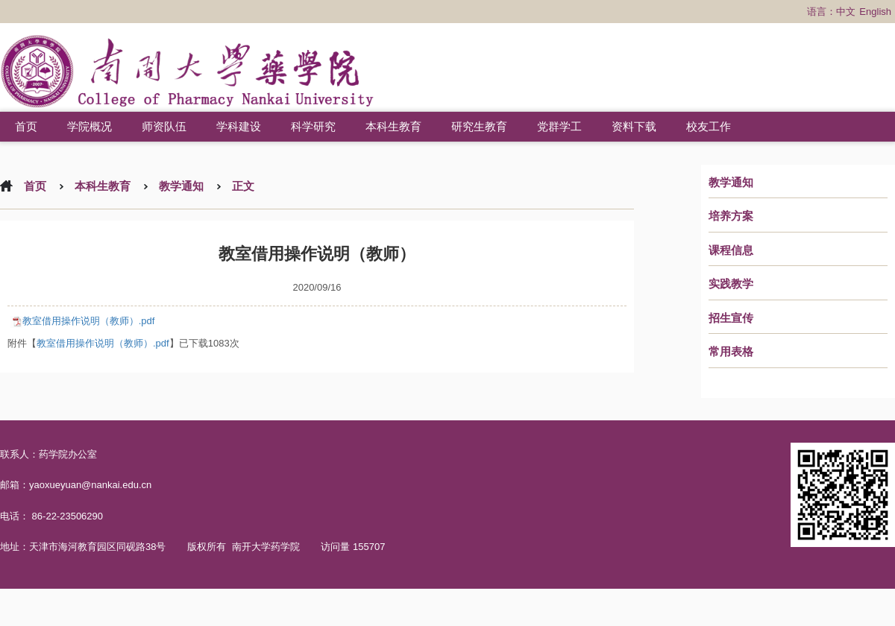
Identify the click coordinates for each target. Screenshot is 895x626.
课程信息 (731, 250)
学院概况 (89, 126)
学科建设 (238, 126)
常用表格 (731, 352)
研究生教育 (479, 126)
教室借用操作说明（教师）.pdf (88, 320)
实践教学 (731, 284)
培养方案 (731, 216)
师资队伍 (164, 126)
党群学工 (559, 126)
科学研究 (313, 126)
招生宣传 (731, 318)
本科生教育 (393, 126)
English (875, 11)
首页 (26, 126)
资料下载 (634, 126)
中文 (845, 11)
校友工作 (708, 126)
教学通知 (731, 183)
